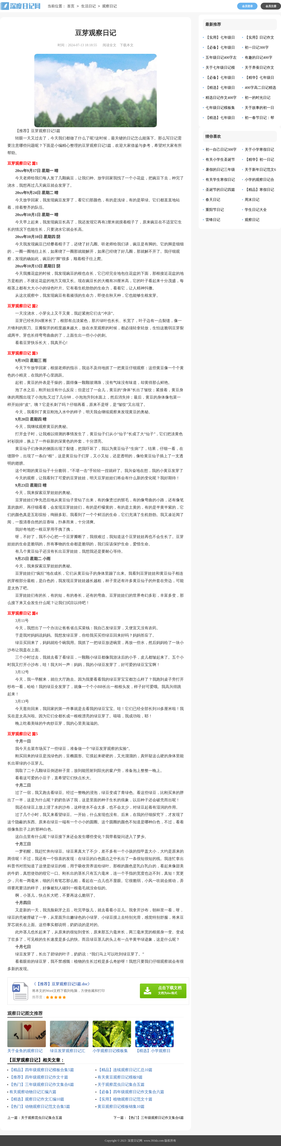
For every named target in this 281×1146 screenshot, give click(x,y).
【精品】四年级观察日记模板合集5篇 (41, 1070)
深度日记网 (135, 1140)
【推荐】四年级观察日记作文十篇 (38, 1077)
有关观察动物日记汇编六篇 (32, 1092)
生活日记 (88, 6)
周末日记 (252, 200)
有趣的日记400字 (258, 57)
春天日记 (213, 200)
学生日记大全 (256, 210)
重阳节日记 (215, 210)
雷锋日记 (213, 220)
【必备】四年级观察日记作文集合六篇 (131, 1092)
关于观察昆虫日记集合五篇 (121, 1084)
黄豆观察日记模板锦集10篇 (121, 1106)
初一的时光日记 (257, 98)
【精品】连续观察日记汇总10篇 (125, 1070)
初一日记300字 (257, 47)
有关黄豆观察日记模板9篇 (120, 1077)
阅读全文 (109, 45)
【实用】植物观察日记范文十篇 (125, 1099)
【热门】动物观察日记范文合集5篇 (39, 1106)
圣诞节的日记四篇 (220, 190)
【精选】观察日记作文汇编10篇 (36, 1099)
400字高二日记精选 (260, 88)
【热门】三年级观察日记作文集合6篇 (41, 1084)
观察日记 (109, 6)
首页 (70, 6)
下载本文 (127, 45)
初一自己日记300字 (221, 149)
